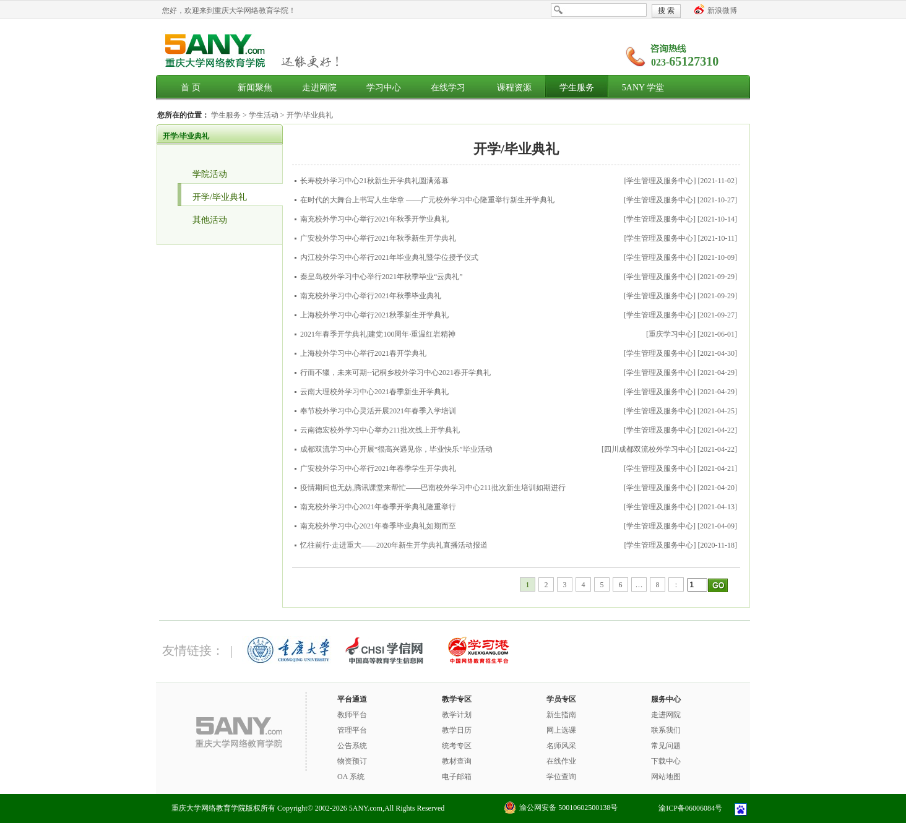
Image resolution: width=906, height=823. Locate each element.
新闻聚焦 (255, 87)
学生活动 (264, 115)
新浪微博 (722, 10)
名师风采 (561, 745)
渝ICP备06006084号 (690, 808)
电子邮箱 (457, 776)
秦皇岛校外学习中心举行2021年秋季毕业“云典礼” (381, 276)
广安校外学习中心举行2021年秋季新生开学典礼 (378, 238)
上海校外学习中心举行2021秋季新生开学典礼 (374, 315)
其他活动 (209, 220)
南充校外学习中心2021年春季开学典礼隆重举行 (378, 506)
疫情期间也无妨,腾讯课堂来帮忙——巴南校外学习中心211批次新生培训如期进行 (433, 487)
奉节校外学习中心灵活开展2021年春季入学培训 (378, 411)
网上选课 (561, 730)
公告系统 (352, 745)
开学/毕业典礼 (310, 115)
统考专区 (457, 745)
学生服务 (576, 87)
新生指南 (561, 714)
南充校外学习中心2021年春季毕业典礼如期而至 (378, 526)
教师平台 (352, 714)
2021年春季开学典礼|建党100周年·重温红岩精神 (377, 334)
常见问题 (666, 745)
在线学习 (448, 87)
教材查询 (457, 761)
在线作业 (561, 761)
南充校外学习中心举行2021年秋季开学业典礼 (374, 219)
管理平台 (352, 730)
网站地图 (666, 776)
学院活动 (209, 174)
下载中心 (666, 761)
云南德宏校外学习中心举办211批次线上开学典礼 (380, 430)
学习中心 (383, 87)
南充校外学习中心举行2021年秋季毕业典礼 (370, 295)
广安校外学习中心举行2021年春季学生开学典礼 (378, 468)
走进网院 (319, 87)
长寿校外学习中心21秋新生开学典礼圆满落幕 (374, 180)
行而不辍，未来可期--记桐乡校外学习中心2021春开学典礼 (395, 372)
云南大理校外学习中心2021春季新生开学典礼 (374, 391)
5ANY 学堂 (643, 87)
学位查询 (561, 776)
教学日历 (457, 730)
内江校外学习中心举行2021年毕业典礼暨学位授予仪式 (389, 257)
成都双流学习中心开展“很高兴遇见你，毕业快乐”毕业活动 (396, 449)
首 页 (191, 87)
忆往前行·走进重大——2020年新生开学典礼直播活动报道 (394, 545)
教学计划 (457, 714)
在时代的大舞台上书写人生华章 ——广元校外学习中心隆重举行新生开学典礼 (427, 200)
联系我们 (666, 730)
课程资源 (514, 87)
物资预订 (352, 761)
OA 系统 (351, 776)
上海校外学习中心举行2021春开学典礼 (363, 353)
